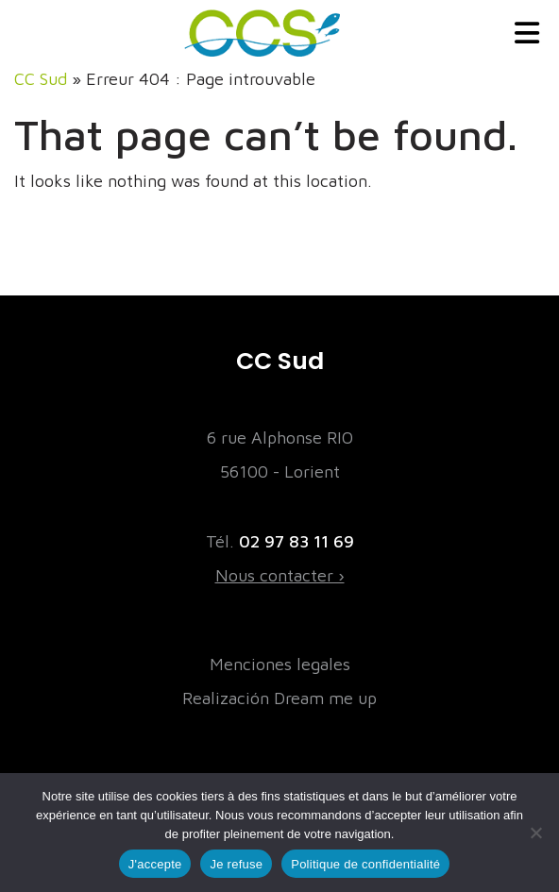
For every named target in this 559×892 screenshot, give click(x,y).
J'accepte (155, 864)
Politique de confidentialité (365, 864)
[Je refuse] (535, 832)
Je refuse (236, 864)
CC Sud (40, 79)
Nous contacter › (280, 575)
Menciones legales (280, 664)
